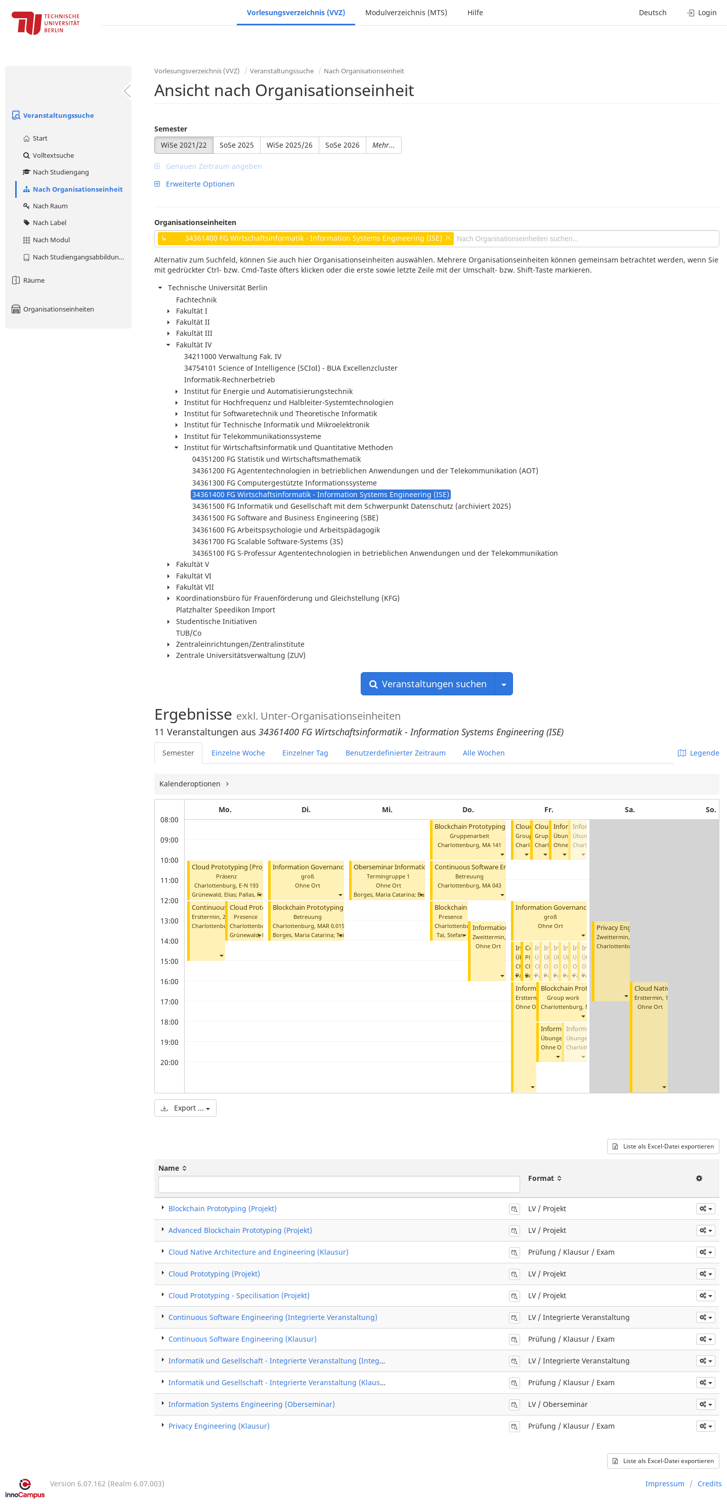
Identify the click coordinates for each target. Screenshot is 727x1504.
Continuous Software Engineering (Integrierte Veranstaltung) (272, 1317)
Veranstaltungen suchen (428, 684)
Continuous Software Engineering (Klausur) (242, 1339)
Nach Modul (46, 239)
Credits (710, 1483)
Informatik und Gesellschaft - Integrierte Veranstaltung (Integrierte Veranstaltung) (309, 1360)
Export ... (185, 1108)
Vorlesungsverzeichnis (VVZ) (296, 12)
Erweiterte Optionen (194, 184)
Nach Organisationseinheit (72, 189)
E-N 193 (249, 885)
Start (35, 138)
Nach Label (44, 222)
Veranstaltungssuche (52, 115)
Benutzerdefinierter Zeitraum (396, 753)
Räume (27, 280)
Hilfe (475, 12)
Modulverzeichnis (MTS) (406, 12)
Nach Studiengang (55, 171)
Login (702, 12)
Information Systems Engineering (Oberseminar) (251, 1404)
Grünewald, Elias (214, 894)
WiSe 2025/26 (290, 145)
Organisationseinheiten (52, 309)
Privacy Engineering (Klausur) (219, 1426)
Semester (170, 129)
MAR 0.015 (331, 926)
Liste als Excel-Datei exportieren (663, 1146)
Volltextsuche (48, 155)
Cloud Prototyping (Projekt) (234, 867)
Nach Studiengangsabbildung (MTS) (77, 256)
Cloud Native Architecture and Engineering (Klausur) (258, 1252)
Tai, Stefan (450, 935)
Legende (698, 753)
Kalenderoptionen (191, 783)
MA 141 (491, 845)
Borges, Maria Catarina (303, 935)
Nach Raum (45, 205)
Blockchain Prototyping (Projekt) (322, 907)
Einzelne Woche (238, 753)
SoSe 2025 (237, 145)
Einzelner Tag (305, 753)
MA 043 (491, 885)
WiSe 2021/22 (184, 145)
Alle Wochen (484, 753)
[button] (259, 894)
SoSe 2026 (342, 145)
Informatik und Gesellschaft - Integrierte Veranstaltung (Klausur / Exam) (291, 1382)
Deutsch (653, 12)
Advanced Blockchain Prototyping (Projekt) (240, 1230)
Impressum (665, 1483)
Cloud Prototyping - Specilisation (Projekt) (239, 1295)
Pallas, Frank (255, 894)
